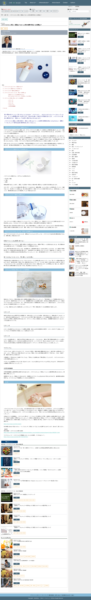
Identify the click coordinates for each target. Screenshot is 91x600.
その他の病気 (25, 11)
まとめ (5, 108)
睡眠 (73, 144)
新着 (33, 11)
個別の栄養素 (4, 11)
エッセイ (74, 182)
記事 (40, 11)
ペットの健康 (75, 184)
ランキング (55, 11)
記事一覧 (6, 15)
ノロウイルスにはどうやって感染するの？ (13, 86)
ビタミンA (10, 103)
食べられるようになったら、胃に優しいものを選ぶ (19, 96)
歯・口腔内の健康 (76, 178)
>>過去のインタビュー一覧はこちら (77, 135)
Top (26, 2)
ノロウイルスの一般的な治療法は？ (12, 90)
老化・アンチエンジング (77, 146)
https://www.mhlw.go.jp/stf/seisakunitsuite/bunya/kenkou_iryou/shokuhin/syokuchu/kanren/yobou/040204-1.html (32, 432)
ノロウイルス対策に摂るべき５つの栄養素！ (14, 98)
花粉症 (73, 158)
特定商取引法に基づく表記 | (68, 595)
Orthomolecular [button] (43, 2)
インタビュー (75, 176)
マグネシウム (11, 104)
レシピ (73, 168)
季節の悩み (74, 142)
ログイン (70, 6)
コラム (73, 170)
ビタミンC (10, 100)
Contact (65, 2)
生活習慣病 (74, 154)
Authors (73, 2)
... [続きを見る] (33, 53)
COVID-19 (20, 11)
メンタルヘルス (75, 148)
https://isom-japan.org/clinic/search (12, 424)
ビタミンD (10, 101)
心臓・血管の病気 (76, 152)
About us (32, 2)
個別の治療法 (10, 11)
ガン (73, 180)
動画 (47, 11)
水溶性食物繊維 (11, 106)
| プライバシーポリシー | (35, 595)
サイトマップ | (45, 595)
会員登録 (77, 6)
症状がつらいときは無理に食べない (16, 94)
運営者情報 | (51, 595)
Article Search (56, 2)
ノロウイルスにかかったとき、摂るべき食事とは (15, 92)
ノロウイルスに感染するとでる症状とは (13, 88)
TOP (2, 15)
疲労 (73, 150)
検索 (70, 11)
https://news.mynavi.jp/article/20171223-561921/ (16, 437)
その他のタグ (75, 162)
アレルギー (74, 140)
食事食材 (15, 11)
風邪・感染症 (4, 28)
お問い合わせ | (58, 595)
